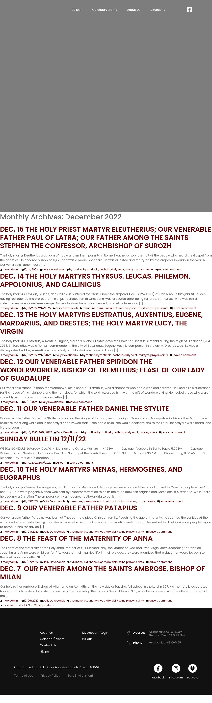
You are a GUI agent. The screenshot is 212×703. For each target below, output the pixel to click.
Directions (157, 10)
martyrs (144, 316)
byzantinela (90, 278)
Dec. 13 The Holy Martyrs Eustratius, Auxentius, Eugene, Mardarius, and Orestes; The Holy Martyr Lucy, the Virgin (98, 331)
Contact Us (48, 653)
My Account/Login (95, 641)
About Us (133, 10)
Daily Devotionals (53, 278)
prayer (140, 278)
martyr (130, 278)
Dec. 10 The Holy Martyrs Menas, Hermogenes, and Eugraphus (98, 481)
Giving (44, 660)
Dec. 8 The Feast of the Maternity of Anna (82, 546)
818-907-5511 (174, 651)
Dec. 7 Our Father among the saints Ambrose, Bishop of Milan (105, 581)
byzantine (75, 278)
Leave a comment (170, 278)
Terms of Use (24, 684)
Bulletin (77, 10)
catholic (105, 278)
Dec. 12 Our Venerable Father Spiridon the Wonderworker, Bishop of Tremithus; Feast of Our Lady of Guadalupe (100, 378)
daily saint (117, 278)
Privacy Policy (51, 684)
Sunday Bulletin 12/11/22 (46, 447)
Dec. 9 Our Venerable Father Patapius (74, 516)
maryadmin (10, 278)
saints (150, 278)
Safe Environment (82, 684)
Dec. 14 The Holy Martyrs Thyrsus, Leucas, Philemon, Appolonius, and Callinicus (102, 288)
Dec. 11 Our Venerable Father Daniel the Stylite (91, 417)
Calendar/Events (104, 10)
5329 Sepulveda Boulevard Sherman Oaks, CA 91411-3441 (168, 641)
